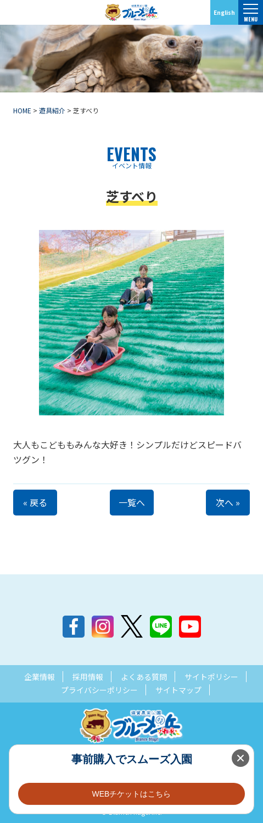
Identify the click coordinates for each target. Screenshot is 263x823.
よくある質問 (144, 676)
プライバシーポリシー (99, 689)
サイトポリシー (211, 676)
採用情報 (87, 676)
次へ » (228, 502)
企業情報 (39, 676)
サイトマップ (178, 689)
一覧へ (132, 502)
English (224, 12)
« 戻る (35, 502)
